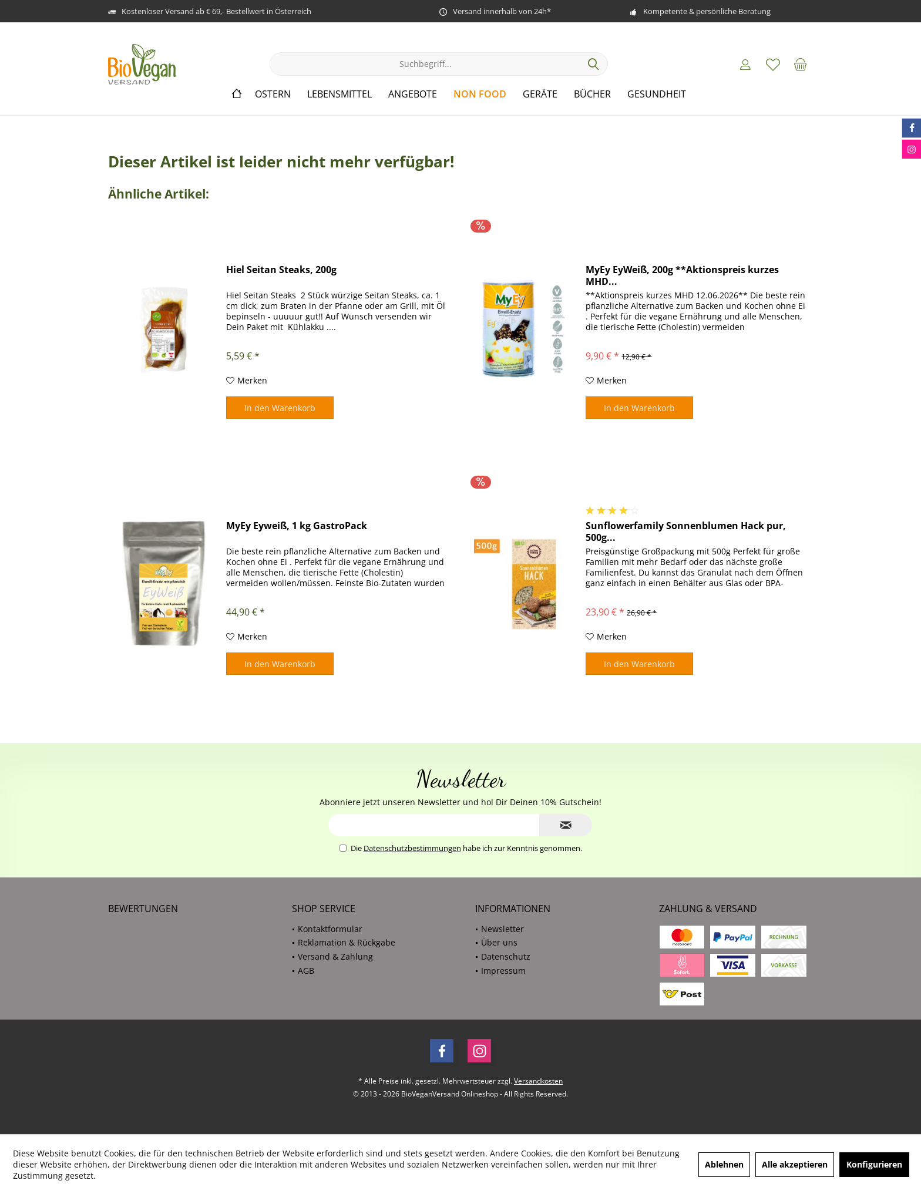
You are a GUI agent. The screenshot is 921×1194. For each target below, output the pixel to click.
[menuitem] (800, 64)
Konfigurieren (874, 1164)
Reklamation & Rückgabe (346, 942)
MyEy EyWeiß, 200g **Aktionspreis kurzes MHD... (682, 275)
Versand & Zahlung (335, 956)
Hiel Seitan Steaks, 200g (281, 270)
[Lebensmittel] (339, 94)
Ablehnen (724, 1164)
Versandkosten (538, 1081)
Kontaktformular (330, 928)
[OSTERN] (273, 94)
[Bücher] (592, 94)
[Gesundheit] (656, 94)
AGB (306, 970)
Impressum (503, 970)
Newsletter (502, 928)
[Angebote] (412, 94)
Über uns (499, 942)
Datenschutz (505, 956)
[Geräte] (540, 94)
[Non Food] (480, 94)
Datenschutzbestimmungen (412, 848)
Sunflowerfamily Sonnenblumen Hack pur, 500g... (686, 531)
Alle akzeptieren (795, 1164)
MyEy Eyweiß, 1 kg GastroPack (296, 526)
